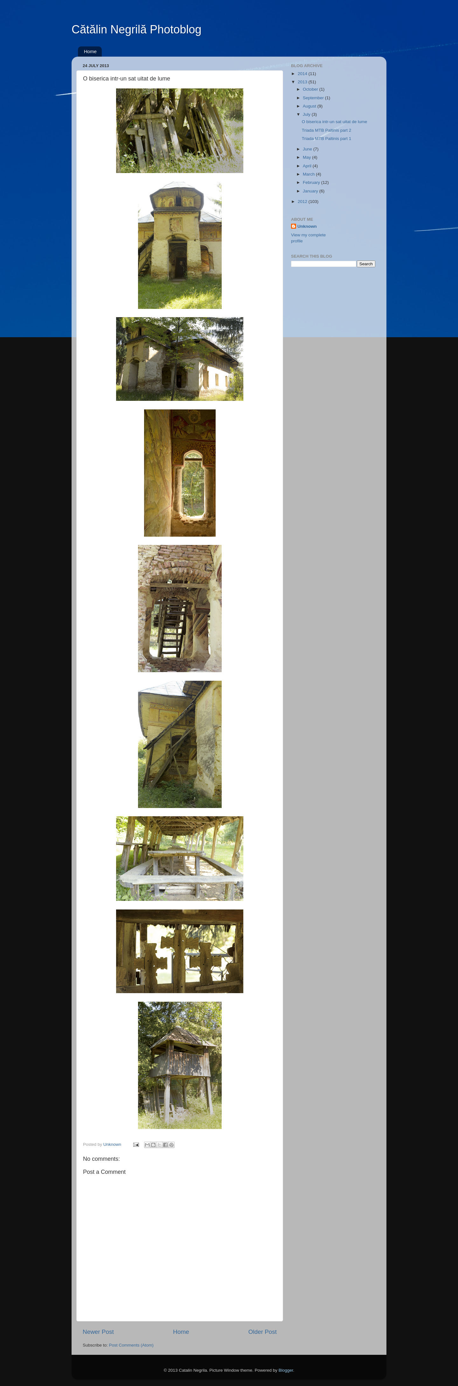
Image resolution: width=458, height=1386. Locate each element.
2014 (303, 73)
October (311, 89)
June (308, 149)
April (308, 166)
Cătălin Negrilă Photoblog (136, 29)
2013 (303, 82)
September (314, 97)
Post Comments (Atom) (131, 1345)
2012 (303, 201)
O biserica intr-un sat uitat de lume (334, 121)
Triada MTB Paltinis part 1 (326, 138)
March (309, 174)
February (312, 182)
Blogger (286, 1370)
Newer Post (98, 1331)
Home (90, 51)
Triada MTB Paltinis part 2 (326, 130)
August (310, 106)
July (307, 114)
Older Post (262, 1331)
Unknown (307, 226)
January (311, 191)
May (307, 157)
